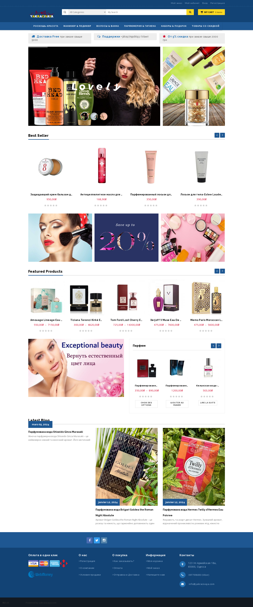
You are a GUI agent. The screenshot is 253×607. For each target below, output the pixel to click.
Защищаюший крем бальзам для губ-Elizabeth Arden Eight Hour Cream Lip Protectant (51, 194)
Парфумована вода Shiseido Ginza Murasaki (55, 431)
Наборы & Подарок (174, 26)
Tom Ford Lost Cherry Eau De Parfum (126, 320)
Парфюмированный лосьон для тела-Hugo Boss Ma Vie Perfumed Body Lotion (151, 194)
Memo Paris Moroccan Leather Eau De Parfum (206, 320)
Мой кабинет (192, 3)
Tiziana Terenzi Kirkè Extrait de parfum (86, 320)
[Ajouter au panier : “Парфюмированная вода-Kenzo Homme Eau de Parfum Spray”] (177, 404)
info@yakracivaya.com (201, 584)
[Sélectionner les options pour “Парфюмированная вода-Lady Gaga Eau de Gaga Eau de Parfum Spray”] (146, 404)
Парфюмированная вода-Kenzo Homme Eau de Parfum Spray (177, 385)
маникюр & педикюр (77, 26)
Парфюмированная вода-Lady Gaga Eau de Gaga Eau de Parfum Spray (146, 385)
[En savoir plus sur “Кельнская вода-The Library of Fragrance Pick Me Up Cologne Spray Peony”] (207, 402)
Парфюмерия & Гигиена (140, 26)
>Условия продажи (90, 574)
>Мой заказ (153, 567)
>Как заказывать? (123, 561)
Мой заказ (176, 3)
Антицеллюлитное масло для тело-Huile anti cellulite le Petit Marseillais (101, 194)
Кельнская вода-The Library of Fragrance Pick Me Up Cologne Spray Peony (207, 385)
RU (4, 602)
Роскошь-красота (45, 26)
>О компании (86, 567)
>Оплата (117, 567)
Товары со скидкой (205, 26)
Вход (205, 3)
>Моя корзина (154, 561)
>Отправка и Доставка (125, 574)
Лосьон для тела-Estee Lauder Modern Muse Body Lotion (201, 194)
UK (7, 602)
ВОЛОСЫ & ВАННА (107, 26)
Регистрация (217, 3)
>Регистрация (87, 561)
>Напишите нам (155, 574)
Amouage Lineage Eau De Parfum (46, 320)
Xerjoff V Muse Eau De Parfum (166, 320)
